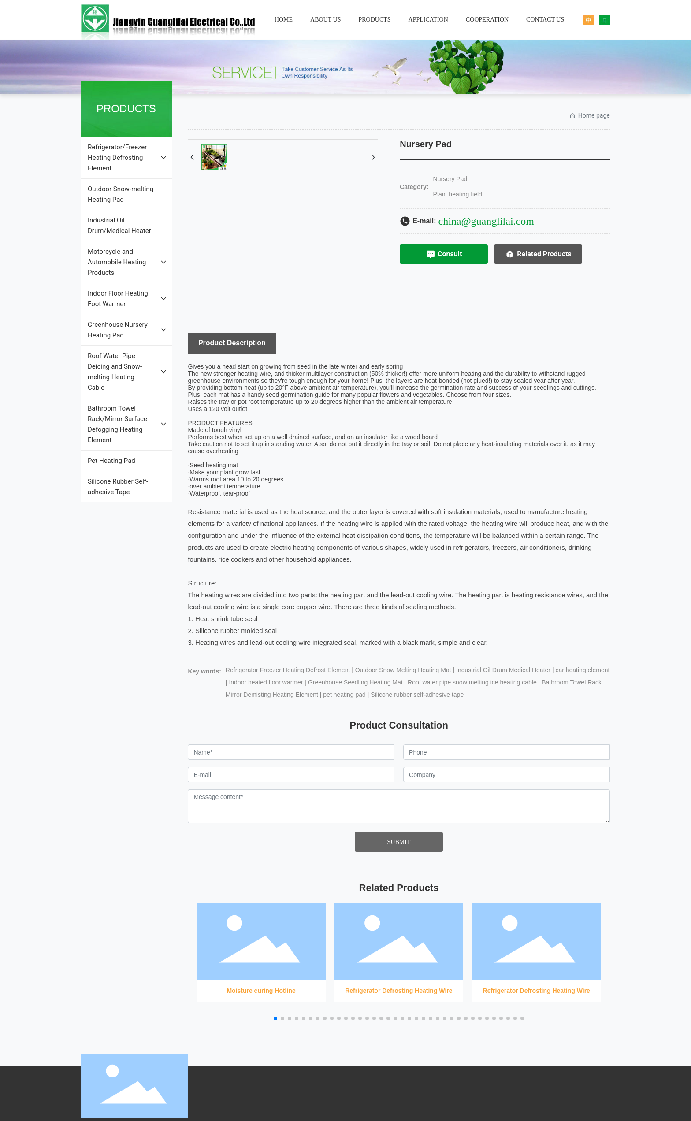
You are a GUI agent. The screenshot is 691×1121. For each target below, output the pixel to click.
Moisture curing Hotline (261, 948)
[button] (275, 1018)
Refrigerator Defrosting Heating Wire (398, 948)
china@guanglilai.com (486, 221)
